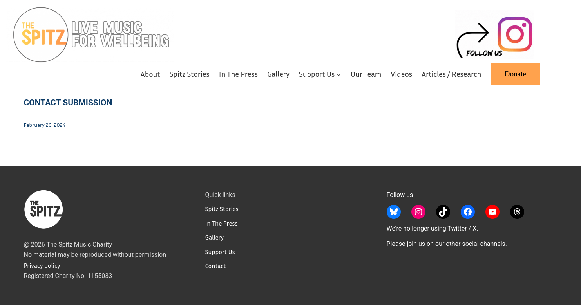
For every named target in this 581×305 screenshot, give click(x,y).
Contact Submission (68, 102)
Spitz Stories (222, 209)
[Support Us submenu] (339, 74)
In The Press (221, 223)
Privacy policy (42, 265)
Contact (215, 266)
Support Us (220, 252)
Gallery (214, 237)
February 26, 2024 (44, 124)
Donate (515, 74)
